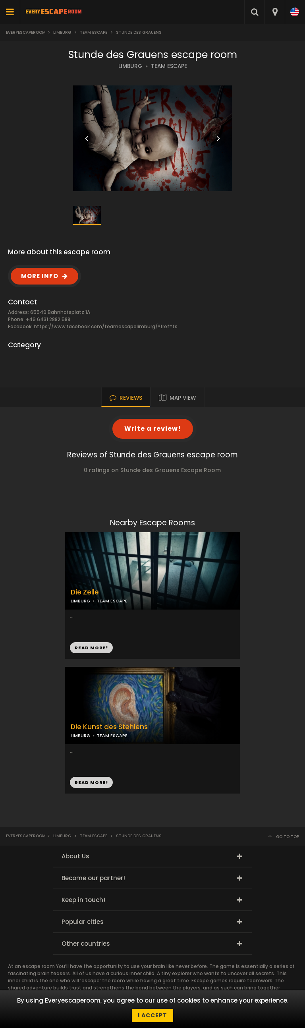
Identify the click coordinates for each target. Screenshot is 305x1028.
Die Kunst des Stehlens (109, 727)
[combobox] (274, 12)
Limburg (62, 32)
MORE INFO (39, 276)
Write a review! (152, 428)
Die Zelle (85, 592)
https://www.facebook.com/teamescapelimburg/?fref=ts (106, 326)
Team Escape (93, 32)
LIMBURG (130, 66)
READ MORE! (91, 648)
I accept (152, 1015)
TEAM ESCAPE (169, 66)
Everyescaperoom (26, 32)
